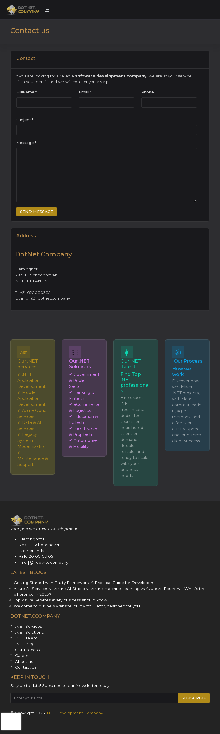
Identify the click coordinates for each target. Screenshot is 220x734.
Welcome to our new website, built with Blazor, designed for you (77, 606)
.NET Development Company (74, 713)
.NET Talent (26, 638)
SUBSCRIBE (194, 698)
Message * (26, 143)
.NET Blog (25, 643)
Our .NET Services (27, 363)
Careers (22, 655)
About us (24, 661)
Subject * (24, 120)
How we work (181, 371)
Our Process (188, 361)
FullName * (26, 92)
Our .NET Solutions (80, 363)
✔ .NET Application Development (31, 380)
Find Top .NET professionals (135, 383)
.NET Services (28, 626)
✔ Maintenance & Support (32, 458)
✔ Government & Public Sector (84, 380)
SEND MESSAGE (36, 211)
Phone (147, 92)
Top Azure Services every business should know (60, 600)
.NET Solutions (29, 632)
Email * (85, 92)
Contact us (25, 667)
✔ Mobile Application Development (31, 398)
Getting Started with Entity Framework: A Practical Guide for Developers (84, 582)
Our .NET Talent (131, 363)
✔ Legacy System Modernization (31, 440)
